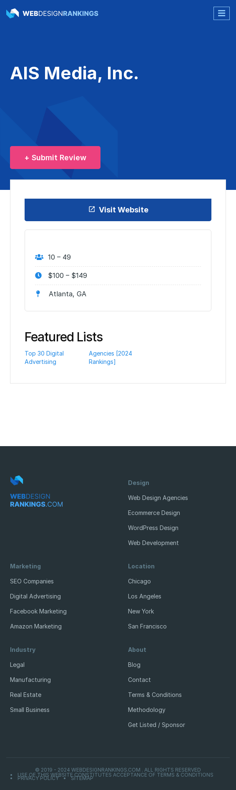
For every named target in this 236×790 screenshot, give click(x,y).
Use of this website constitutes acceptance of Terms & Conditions (115, 775)
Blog (134, 664)
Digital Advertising (35, 596)
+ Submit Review (55, 157)
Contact (139, 679)
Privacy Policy (38, 778)
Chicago (139, 581)
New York (141, 611)
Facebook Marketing (38, 611)
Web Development (153, 542)
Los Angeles (144, 596)
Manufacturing (30, 679)
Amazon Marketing (36, 626)
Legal (17, 664)
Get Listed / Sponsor (156, 724)
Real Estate (25, 694)
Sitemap (82, 778)
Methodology (147, 709)
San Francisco (147, 626)
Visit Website (118, 209)
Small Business (30, 709)
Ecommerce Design (154, 512)
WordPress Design (153, 527)
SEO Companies (32, 581)
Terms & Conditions (155, 694)
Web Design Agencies (158, 497)
